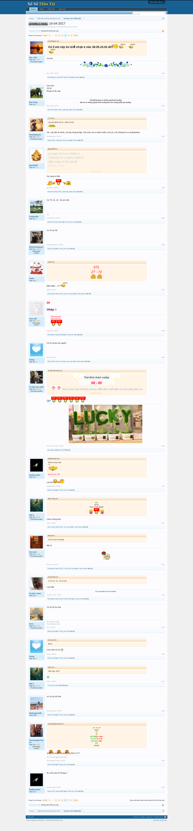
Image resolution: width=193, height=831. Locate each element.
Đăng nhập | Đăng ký (156, 2)
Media (42, 9)
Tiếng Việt (30, 825)
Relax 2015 (67, 85)
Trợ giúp (142, 825)
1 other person (81, 301)
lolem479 (60, 85)
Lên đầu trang (158, 825)
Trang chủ (149, 825)
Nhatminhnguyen (36, 255)
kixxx (31, 632)
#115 (163, 635)
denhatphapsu (35, 143)
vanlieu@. (65, 117)
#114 (163, 603)
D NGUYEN (33, 225)
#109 (163, 365)
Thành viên (51, 9)
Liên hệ (135, 825)
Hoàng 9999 (59, 799)
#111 (163, 494)
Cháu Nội (33, 327)
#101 (163, 81)
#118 (163, 718)
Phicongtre (51, 301)
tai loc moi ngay (68, 301)
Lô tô (137, 25)
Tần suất (131, 25)
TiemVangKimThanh (36, 749)
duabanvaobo (34, 483)
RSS (165, 825)
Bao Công (33, 110)
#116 (163, 662)
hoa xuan (69, 369)
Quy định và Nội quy (160, 828)
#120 (163, 795)
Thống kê (113, 25)
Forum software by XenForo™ (44, 828)
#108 (163, 338)
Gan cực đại (122, 25)
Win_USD (33, 65)
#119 (163, 768)
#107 (163, 297)
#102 (163, 113)
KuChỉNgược (52, 85)
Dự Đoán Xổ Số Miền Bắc (47, 34)
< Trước (44, 43)
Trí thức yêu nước (70, 230)
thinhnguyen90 (35, 721)
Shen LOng (68, 34)
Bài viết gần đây (48, 12)
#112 (163, 531)
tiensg (31, 368)
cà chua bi (67, 535)
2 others (74, 117)
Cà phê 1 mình (35, 601)
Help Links (62, 9)
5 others (76, 85)
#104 (163, 195)
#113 (163, 572)
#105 (163, 226)
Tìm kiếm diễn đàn (34, 12)
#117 (163, 689)
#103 (163, 144)
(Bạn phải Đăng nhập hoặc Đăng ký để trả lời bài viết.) (147, 808)
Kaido (31, 286)
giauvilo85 (33, 173)
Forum (33, 9)
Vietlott (57, 25)
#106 (163, 252)
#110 (163, 454)
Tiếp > (76, 43)
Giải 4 (31, 523)
